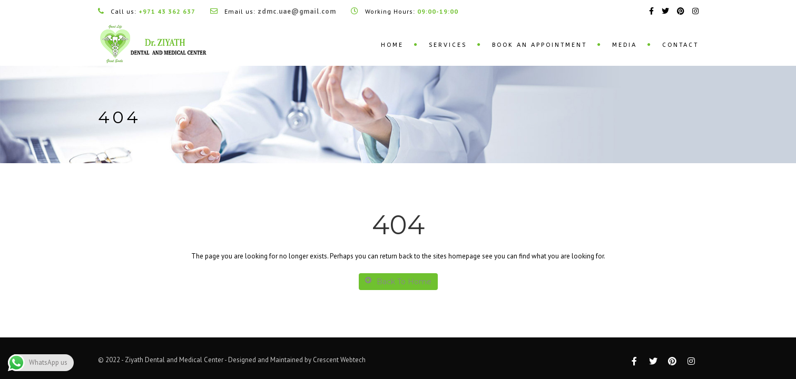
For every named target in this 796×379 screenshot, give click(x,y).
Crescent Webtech (339, 359)
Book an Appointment (539, 45)
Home (392, 45)
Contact (680, 45)
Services (448, 45)
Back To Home (398, 281)
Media (624, 45)
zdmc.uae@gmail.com (297, 11)
